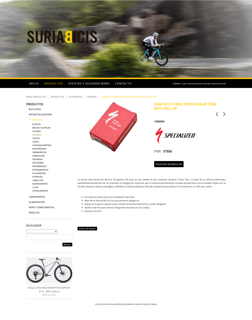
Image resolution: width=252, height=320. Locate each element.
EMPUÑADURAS (39, 148)
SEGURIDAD (37, 159)
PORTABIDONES (39, 166)
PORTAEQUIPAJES (40, 169)
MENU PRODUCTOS (36, 96)
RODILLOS (34, 212)
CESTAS (35, 141)
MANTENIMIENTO (40, 183)
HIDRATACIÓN (38, 155)
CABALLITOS (37, 180)
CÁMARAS (91, 96)
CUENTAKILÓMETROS (41, 145)
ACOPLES (36, 124)
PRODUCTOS (57, 96)
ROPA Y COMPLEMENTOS (41, 207)
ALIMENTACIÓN (37, 202)
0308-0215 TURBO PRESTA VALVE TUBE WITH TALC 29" (129, 96)
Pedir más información (169, 164)
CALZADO (36, 131)
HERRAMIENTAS (39, 152)
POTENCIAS (37, 176)
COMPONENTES (37, 196)
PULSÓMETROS (39, 173)
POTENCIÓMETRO (40, 190)
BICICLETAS (35, 109)
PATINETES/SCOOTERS (40, 114)
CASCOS (36, 138)
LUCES (35, 187)
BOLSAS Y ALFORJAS (41, 127)
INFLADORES (38, 162)
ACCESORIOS (75, 96)
